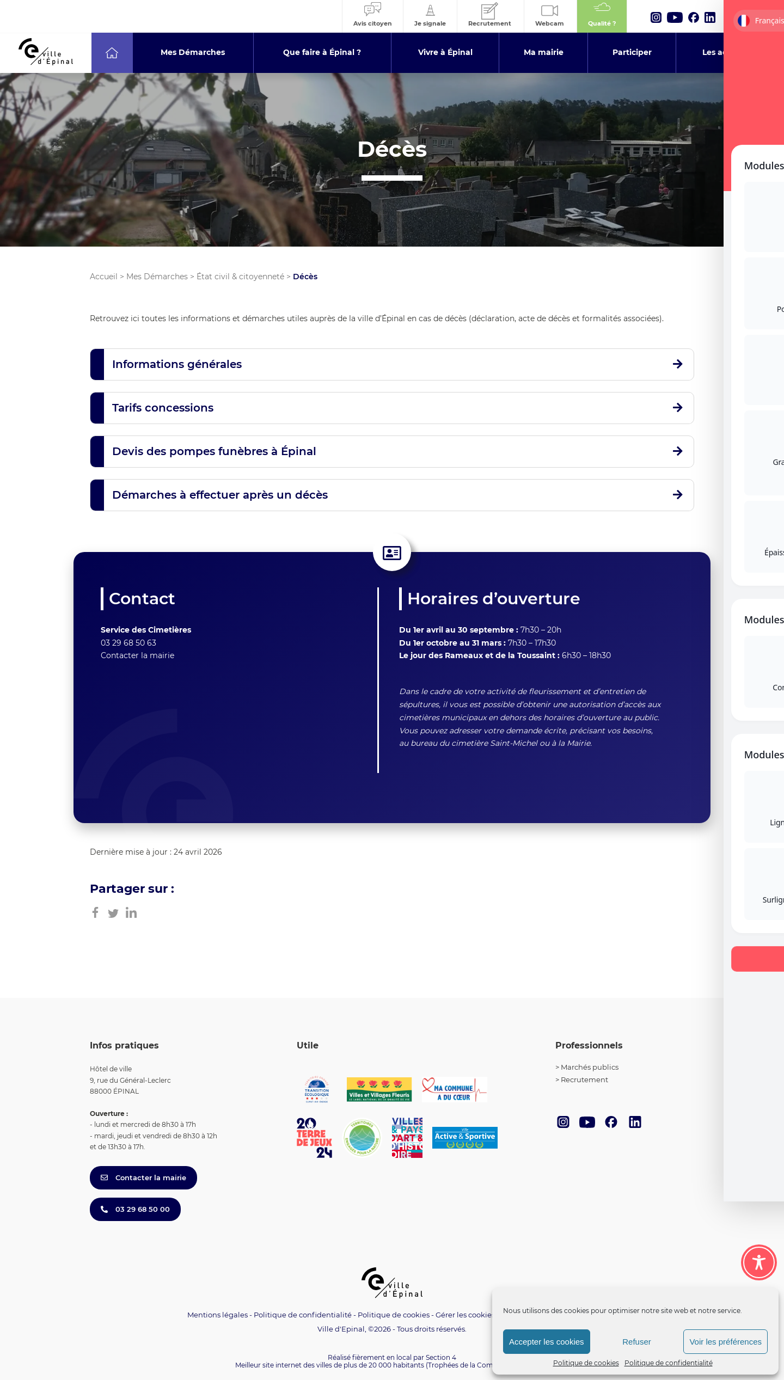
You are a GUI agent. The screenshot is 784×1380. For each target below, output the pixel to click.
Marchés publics (589, 1067)
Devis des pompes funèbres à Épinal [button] (214, 451)
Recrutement (584, 1079)
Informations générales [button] (177, 364)
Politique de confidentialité (668, 1363)
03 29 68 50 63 (128, 643)
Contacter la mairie (137, 655)
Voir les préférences (725, 1341)
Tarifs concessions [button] (162, 407)
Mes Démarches (157, 276)
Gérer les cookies (465, 1315)
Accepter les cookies (546, 1341)
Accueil (104, 276)
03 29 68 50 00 (135, 1209)
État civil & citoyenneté (240, 276)
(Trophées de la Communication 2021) (487, 1365)
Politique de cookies (586, 1363)
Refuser (636, 1341)
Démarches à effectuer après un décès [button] (220, 494)
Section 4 (441, 1357)
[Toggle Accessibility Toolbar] (759, 1262)
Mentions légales (217, 1314)
